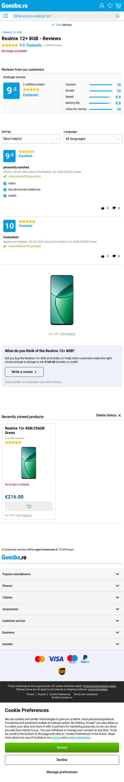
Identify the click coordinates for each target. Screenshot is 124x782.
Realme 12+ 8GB (12, 32)
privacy (56, 737)
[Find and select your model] (66, 16)
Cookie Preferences (59, 694)
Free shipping (67, 333)
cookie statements (78, 737)
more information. (98, 689)
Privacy (30, 694)
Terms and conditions (86, 694)
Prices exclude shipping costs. (99, 686)
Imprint (42, 694)
